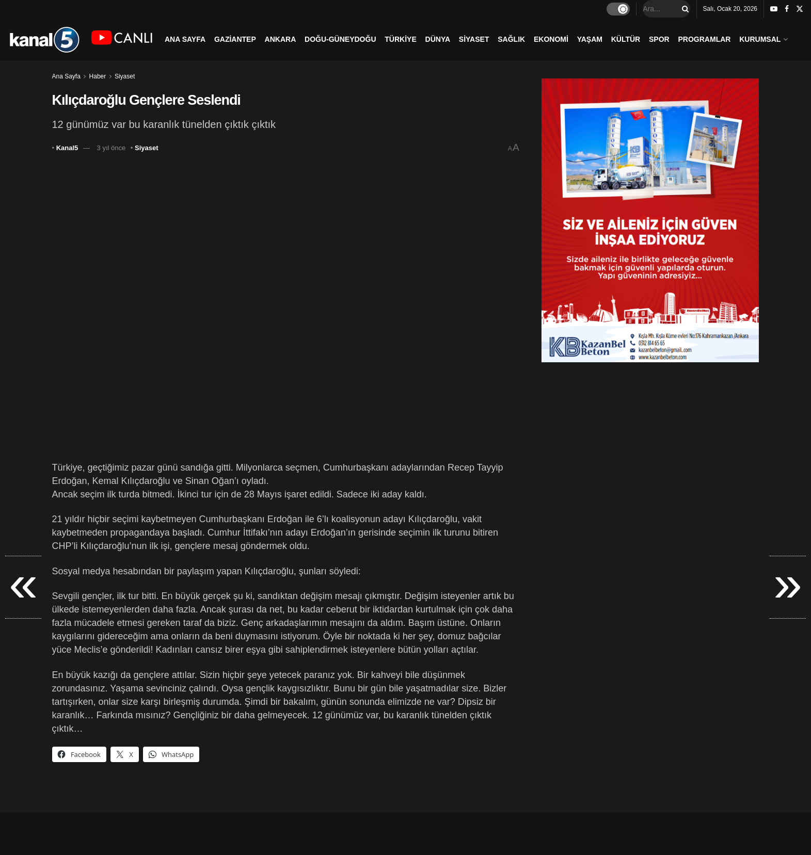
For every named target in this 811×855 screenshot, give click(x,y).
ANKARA (280, 39)
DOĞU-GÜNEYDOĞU (340, 39)
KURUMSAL (760, 39)
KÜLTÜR (626, 39)
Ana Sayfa (66, 76)
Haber (97, 76)
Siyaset (125, 76)
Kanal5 (67, 148)
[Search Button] (683, 9)
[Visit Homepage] (44, 39)
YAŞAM (589, 39)
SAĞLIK (511, 39)
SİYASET (474, 39)
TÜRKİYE (400, 39)
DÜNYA (438, 39)
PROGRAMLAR (704, 39)
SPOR (659, 39)
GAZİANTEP (235, 39)
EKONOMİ (551, 39)
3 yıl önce (111, 148)
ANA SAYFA (185, 39)
